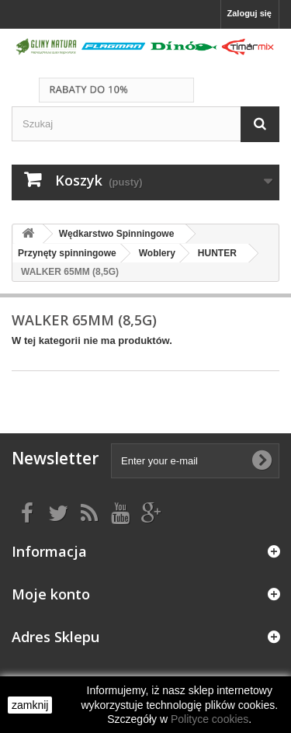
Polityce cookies (209, 719)
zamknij (30, 705)
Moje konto (51, 594)
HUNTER (217, 253)
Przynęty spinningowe (67, 253)
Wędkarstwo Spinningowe (117, 233)
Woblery (157, 253)
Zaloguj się (249, 13)
